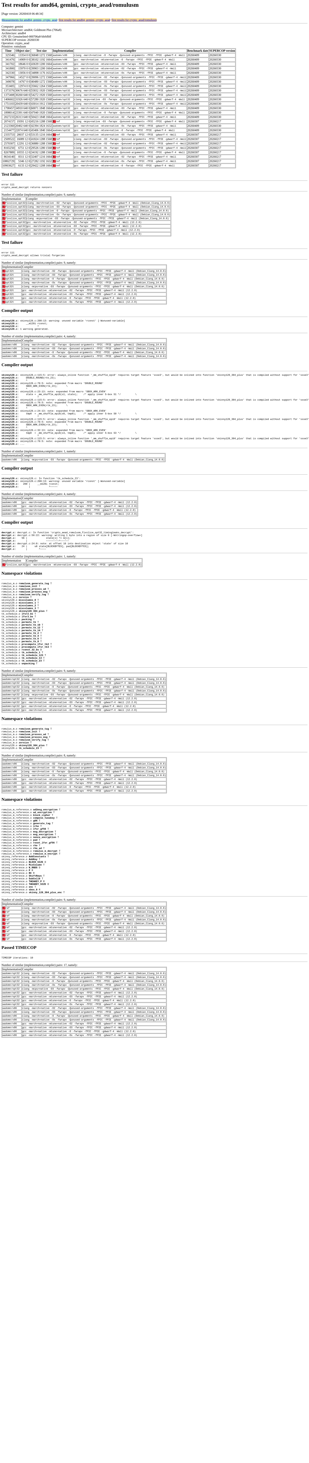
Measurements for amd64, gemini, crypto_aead (29, 20)
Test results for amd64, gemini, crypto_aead (84, 20)
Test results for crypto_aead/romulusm (134, 20)
